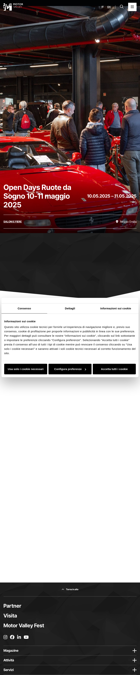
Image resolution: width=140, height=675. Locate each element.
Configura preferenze (70, 369)
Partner (12, 606)
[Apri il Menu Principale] (132, 7)
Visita (10, 616)
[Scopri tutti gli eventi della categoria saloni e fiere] (12, 221)
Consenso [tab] (24, 308)
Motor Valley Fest (23, 625)
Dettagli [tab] (70, 308)
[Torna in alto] (70, 589)
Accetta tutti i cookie (114, 369)
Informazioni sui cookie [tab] (115, 308)
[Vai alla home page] (13, 7)
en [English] (109, 6)
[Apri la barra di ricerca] (122, 7)
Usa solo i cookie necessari (26, 369)
